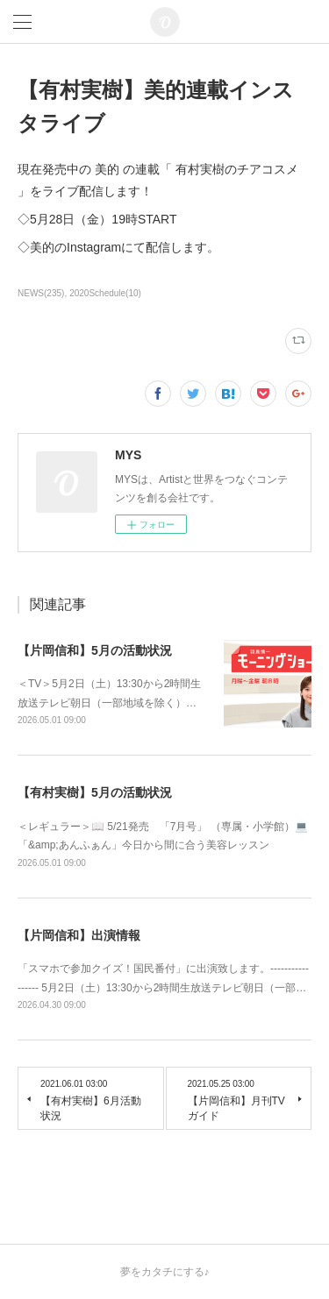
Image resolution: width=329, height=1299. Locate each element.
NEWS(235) (41, 293)
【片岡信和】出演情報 (79, 935)
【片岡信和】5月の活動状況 (95, 650)
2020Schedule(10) (105, 293)
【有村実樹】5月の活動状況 (95, 792)
